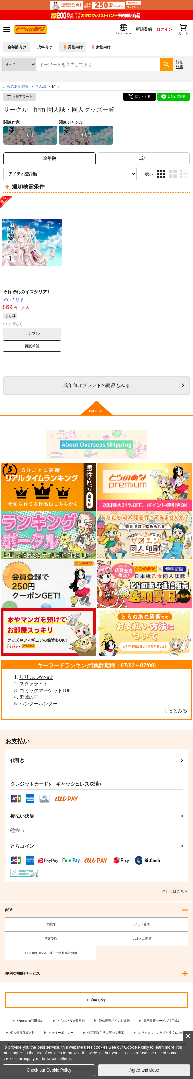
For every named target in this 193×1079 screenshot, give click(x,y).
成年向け (45, 49)
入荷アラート (19, 99)
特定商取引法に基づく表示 (105, 1034)
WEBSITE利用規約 (30, 1022)
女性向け (102, 49)
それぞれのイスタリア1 (26, 294)
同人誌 (40, 88)
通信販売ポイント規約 (114, 1022)
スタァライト (33, 685)
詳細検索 (179, 66)
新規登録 (136, 30)
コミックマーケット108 (44, 692)
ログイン (159, 30)
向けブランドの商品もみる (96, 387)
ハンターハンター (38, 706)
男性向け (73, 49)
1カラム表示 (184, 176)
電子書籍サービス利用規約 (162, 1022)
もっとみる (175, 712)
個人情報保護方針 (22, 1034)
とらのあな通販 (16, 88)
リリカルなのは (36, 679)
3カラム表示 (160, 176)
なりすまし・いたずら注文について (162, 1034)
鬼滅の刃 (29, 699)
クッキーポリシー (61, 1034)
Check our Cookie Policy (49, 1070)
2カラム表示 (172, 176)
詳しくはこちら (175, 893)
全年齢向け (17, 49)
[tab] (144, 160)
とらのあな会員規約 (71, 1022)
